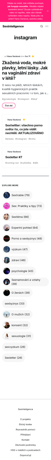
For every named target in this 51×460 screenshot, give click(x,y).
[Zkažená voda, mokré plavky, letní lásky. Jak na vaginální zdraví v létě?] (25, 81)
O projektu (25, 419)
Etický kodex (25, 424)
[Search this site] (42, 26)
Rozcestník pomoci (25, 429)
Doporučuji (25, 455)
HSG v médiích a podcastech (25, 450)
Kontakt (25, 439)
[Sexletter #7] (25, 157)
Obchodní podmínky (25, 445)
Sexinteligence (13, 26)
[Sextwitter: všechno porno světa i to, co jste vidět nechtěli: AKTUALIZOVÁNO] (25, 129)
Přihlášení (26, 434)
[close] (48, 11)
